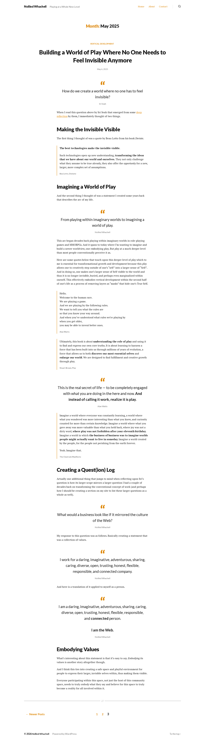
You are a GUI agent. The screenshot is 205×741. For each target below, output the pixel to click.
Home (141, 6)
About (152, 6)
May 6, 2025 (102, 69)
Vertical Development (102, 44)
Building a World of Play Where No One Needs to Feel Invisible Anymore (102, 56)
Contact (163, 6)
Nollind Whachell (36, 6)
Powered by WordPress (65, 733)
